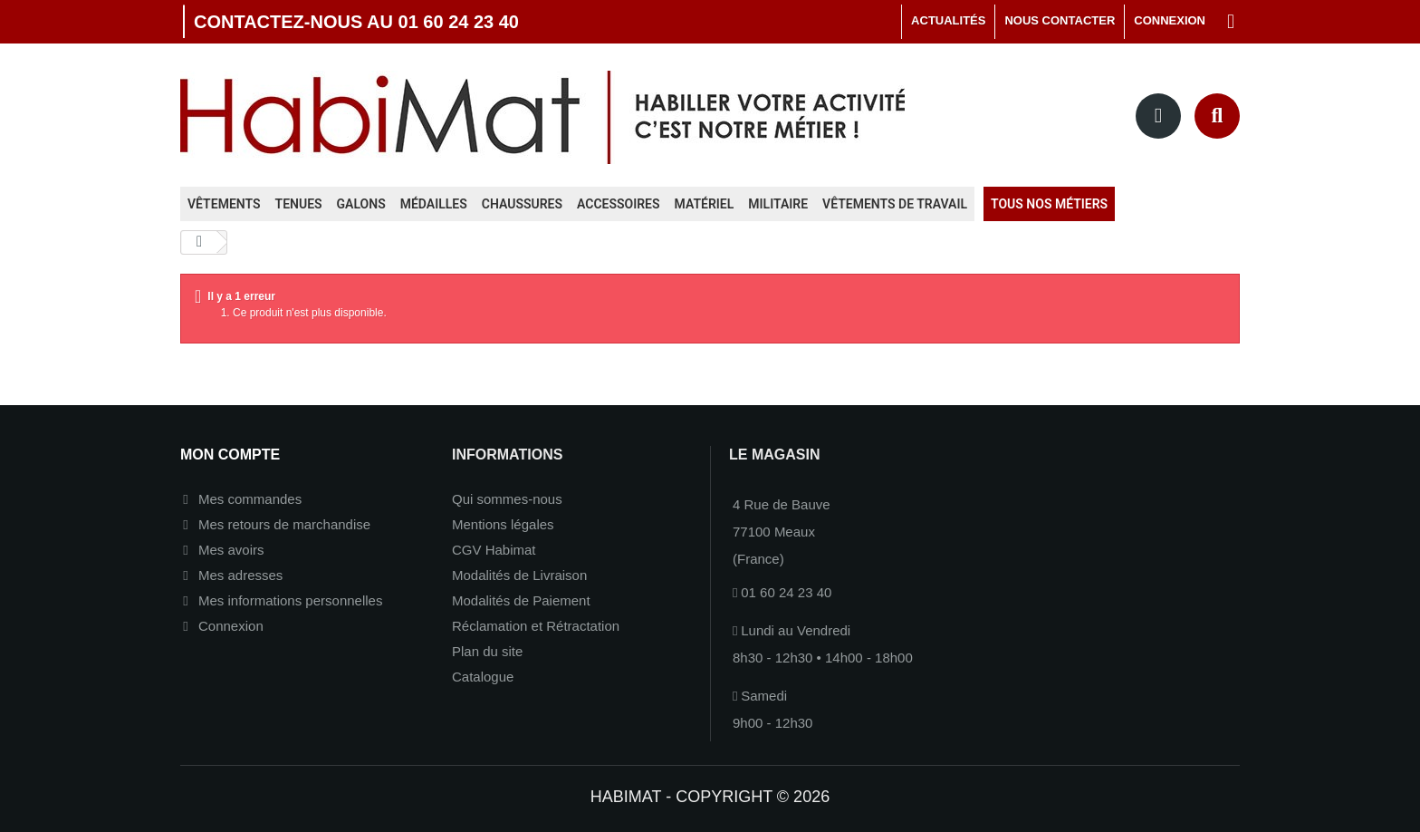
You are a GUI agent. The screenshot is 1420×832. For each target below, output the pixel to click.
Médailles (433, 204)
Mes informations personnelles (290, 600)
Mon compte (230, 454)
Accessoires (618, 204)
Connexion (231, 626)
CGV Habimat (494, 549)
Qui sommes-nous (507, 499)
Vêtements (224, 204)
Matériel (704, 204)
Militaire (778, 204)
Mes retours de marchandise (284, 524)
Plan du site (487, 651)
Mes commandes (250, 499)
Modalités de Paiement (521, 600)
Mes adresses (240, 575)
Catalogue (482, 676)
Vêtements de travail (894, 204)
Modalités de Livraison (519, 575)
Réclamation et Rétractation (535, 626)
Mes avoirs (231, 549)
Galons (361, 204)
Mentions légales (503, 524)
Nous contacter (1059, 20)
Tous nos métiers (1049, 204)
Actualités (948, 20)
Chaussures (522, 204)
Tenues (298, 204)
